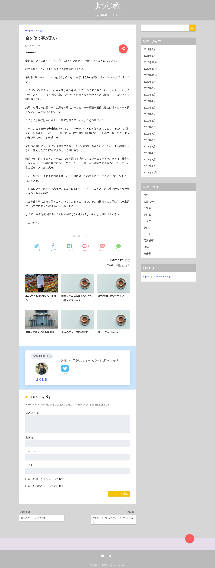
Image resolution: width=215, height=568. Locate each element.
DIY (145, 195)
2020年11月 (150, 68)
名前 (29, 437)
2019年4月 (149, 101)
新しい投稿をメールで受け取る (46, 486)
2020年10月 (150, 75)
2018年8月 (149, 127)
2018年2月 (149, 159)
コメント (32, 412)
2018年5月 (149, 146)
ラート (147, 234)
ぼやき (147, 208)
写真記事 (148, 240)
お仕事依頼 (101, 15)
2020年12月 (150, 62)
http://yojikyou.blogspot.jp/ (156, 276)
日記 (127, 260)
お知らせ (148, 201)
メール (30, 451)
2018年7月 (149, 133)
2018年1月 (149, 166)
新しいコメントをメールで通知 (46, 479)
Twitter (65, 373)
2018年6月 (149, 140)
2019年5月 (149, 94)
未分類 (147, 253)
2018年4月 (149, 153)
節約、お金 (124, 265)
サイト (29, 465)
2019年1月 (149, 120)
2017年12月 (150, 172)
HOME (107, 556)
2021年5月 (149, 55)
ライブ (147, 221)
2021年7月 (149, 49)
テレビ (147, 214)
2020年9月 (149, 81)
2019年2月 (149, 114)
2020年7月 (149, 88)
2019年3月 (149, 107)
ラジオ (115, 15)
